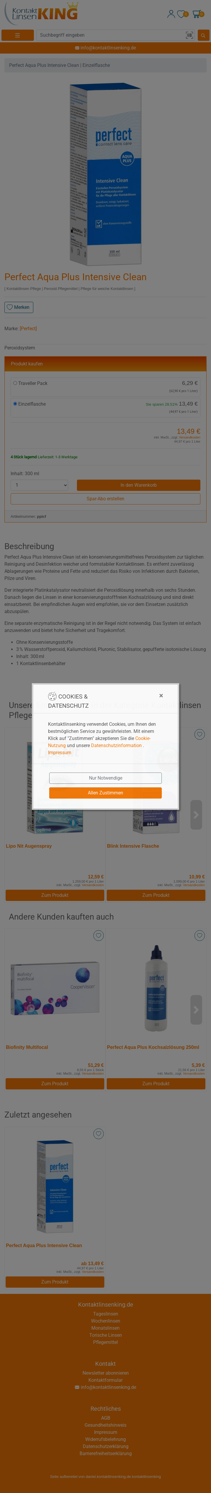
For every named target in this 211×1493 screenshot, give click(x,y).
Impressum (59, 752)
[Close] (132, 695)
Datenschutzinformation (116, 745)
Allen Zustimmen (105, 793)
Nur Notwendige (105, 778)
